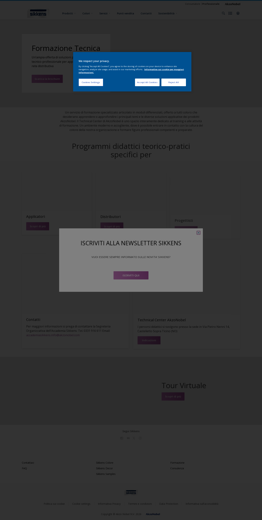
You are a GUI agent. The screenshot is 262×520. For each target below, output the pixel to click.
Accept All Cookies (147, 82)
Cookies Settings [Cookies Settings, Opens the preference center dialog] (91, 82)
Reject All (173, 82)
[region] (132, 71)
